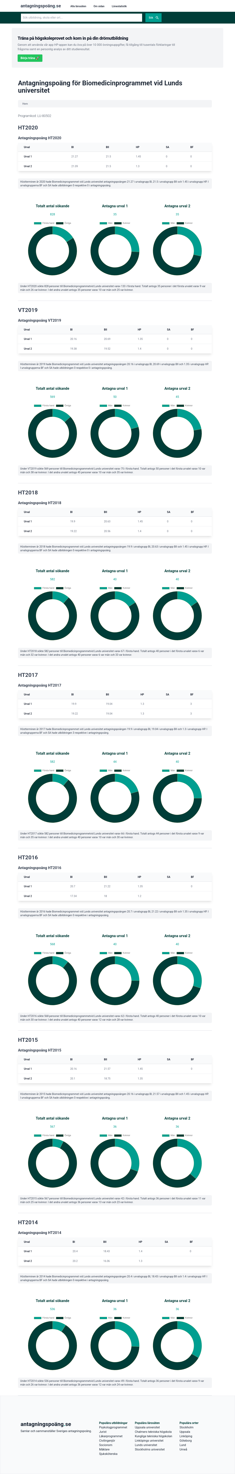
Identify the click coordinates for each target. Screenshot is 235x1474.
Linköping (186, 1436)
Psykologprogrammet (113, 1427)
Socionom (105, 1445)
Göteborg (186, 1440)
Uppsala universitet (147, 1427)
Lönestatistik (119, 6)
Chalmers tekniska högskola (153, 1432)
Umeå (183, 1449)
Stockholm (187, 1427)
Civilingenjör (107, 1440)
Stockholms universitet (149, 1449)
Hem (25, 103)
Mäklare (104, 1449)
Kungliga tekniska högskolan (153, 1436)
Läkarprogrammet (111, 1436)
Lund (183, 1445)
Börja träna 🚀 (30, 58)
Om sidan (99, 6)
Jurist (102, 1432)
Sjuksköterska (108, 1454)
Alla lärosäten (78, 6)
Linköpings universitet (149, 1440)
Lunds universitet (146, 1445)
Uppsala (185, 1432)
